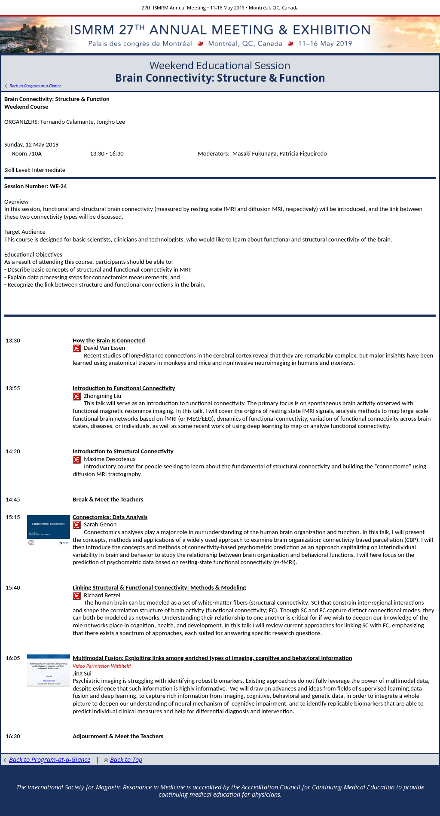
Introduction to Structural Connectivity (123, 451)
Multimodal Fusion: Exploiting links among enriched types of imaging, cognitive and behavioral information (212, 658)
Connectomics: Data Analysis (110, 517)
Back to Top (123, 759)
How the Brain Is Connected (109, 340)
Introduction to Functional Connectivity (124, 388)
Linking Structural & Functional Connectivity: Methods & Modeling (159, 587)
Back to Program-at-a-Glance (46, 759)
